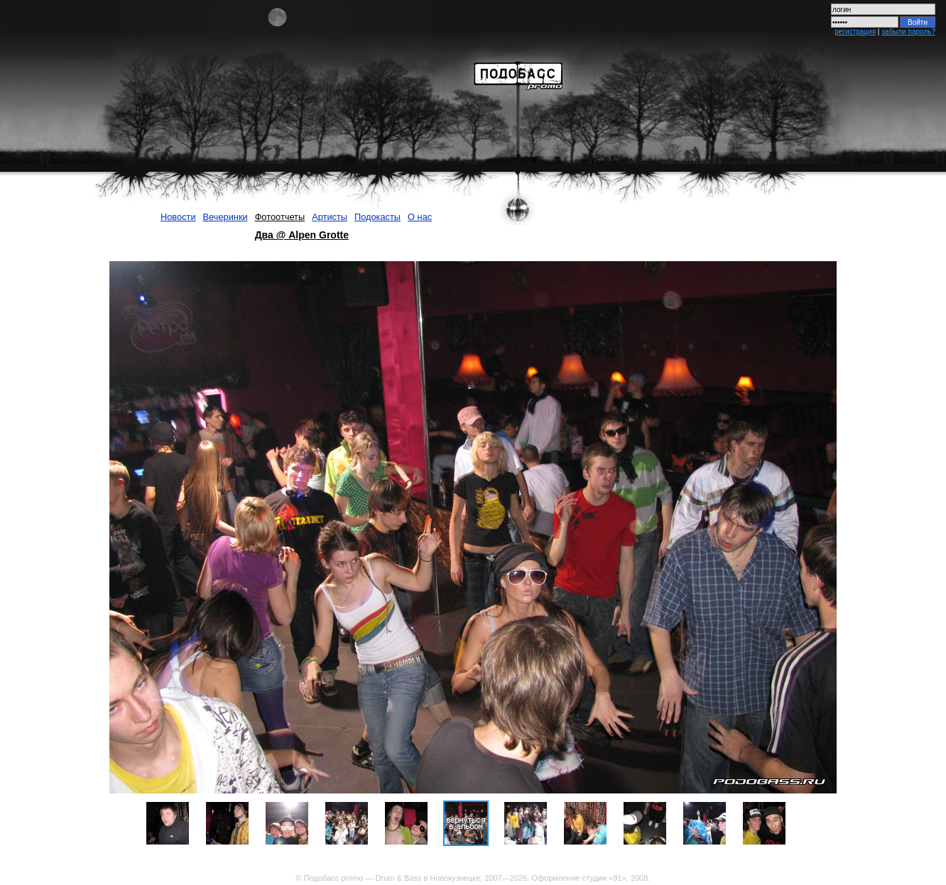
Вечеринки (225, 216)
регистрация (855, 31)
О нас (420, 216)
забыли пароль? (908, 31)
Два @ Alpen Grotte (302, 235)
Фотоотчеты (280, 216)
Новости (178, 216)
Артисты (329, 216)
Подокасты (377, 216)
